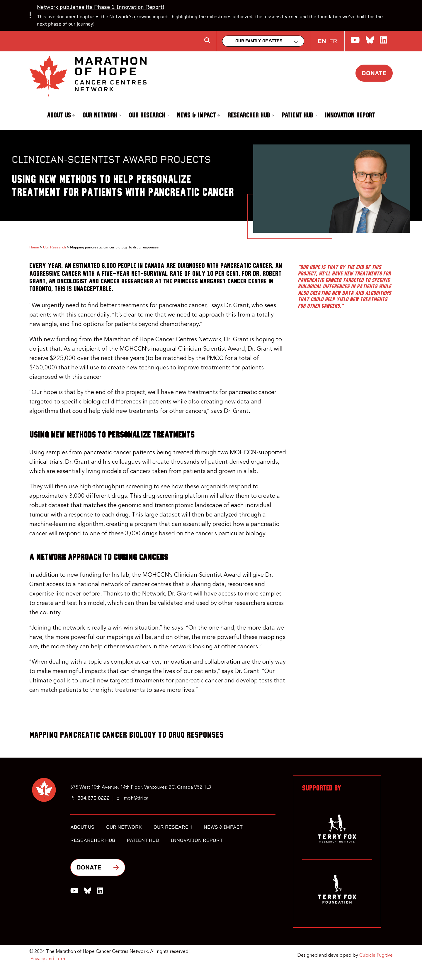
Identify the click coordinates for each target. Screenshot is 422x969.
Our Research (149, 115)
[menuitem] (60, 115)
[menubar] (211, 115)
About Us (61, 115)
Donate (374, 73)
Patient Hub (299, 115)
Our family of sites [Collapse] (259, 40)
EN (322, 41)
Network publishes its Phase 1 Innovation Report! (100, 7)
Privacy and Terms (49, 959)
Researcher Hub (251, 115)
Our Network (102, 115)
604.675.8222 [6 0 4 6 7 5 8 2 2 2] (93, 798)
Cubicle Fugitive (376, 955)
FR (333, 41)
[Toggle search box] (207, 40)
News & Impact (198, 115)
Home (34, 247)
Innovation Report (350, 115)
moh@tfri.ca (136, 798)
